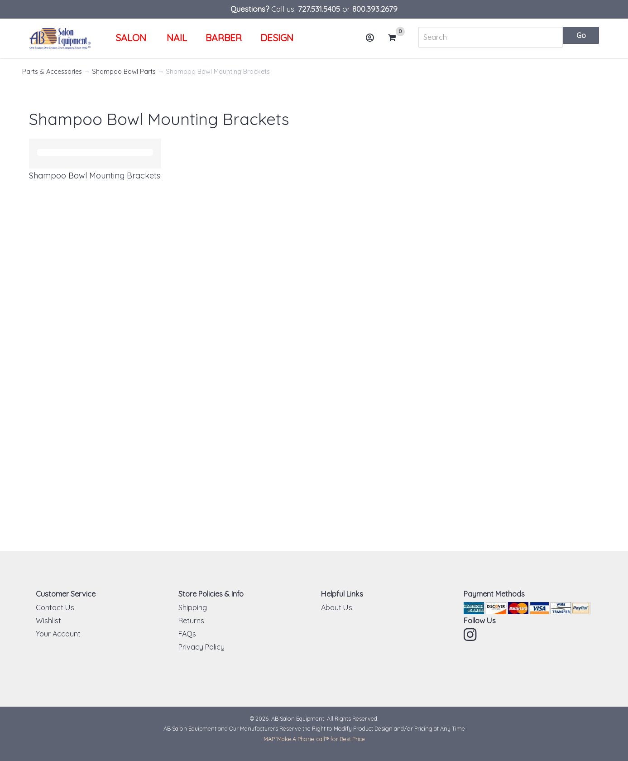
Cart (396, 37)
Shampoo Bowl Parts (124, 71)
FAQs (187, 633)
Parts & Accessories (52, 71)
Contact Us (55, 607)
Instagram (471, 634)
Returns (191, 620)
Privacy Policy (201, 646)
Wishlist (48, 620)
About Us (336, 607)
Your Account (58, 633)
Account (373, 41)
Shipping (192, 607)
